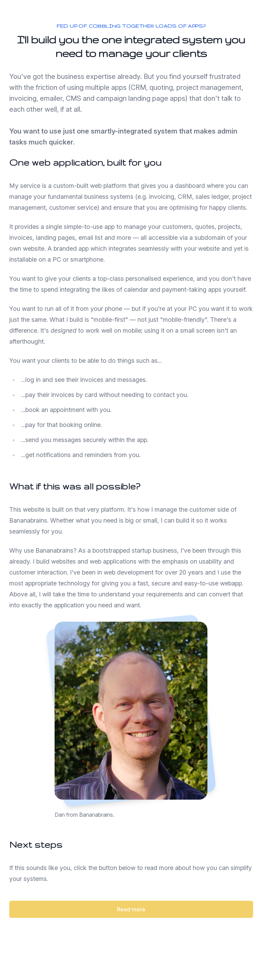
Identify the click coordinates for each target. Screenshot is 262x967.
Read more (131, 909)
